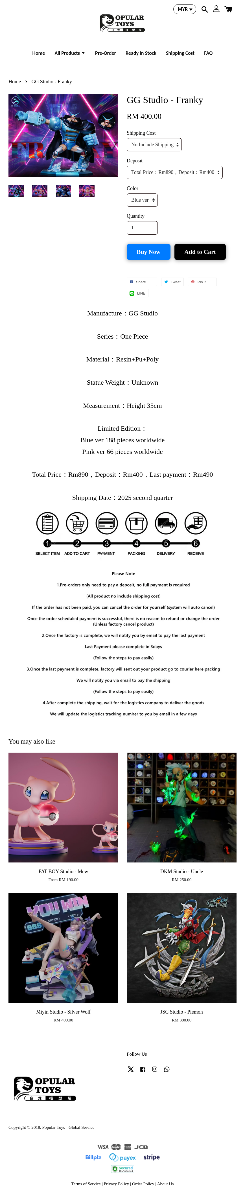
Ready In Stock (141, 53)
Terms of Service (86, 1183)
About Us (165, 1183)
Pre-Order (105, 53)
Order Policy (143, 1183)
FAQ (208, 53)
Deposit (135, 161)
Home (38, 53)
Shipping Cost (180, 53)
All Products (70, 53)
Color (132, 188)
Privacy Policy (116, 1183)
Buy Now (149, 252)
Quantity (136, 216)
